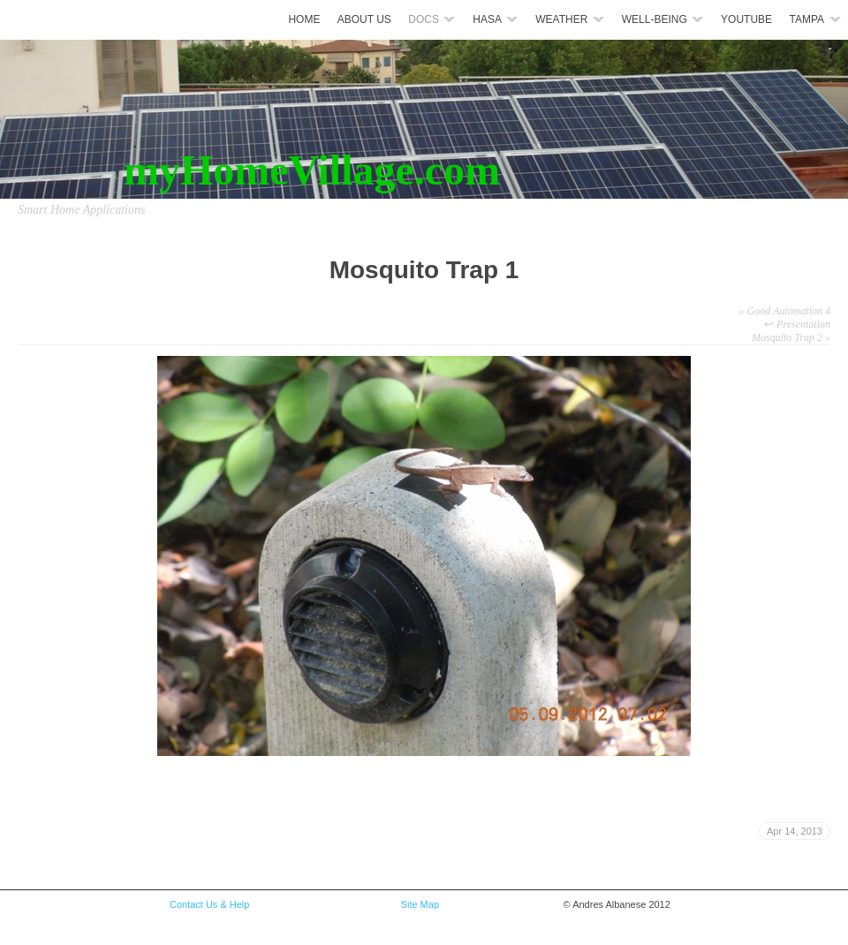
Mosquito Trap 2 (791, 337)
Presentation (803, 324)
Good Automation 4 (784, 311)
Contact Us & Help (209, 904)
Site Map (418, 904)
